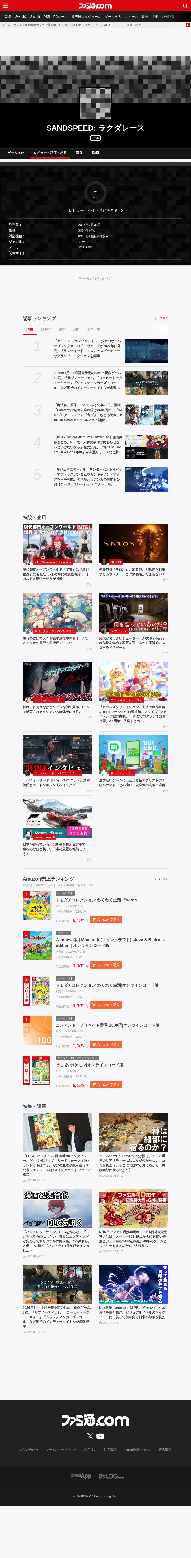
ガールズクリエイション (126, 707)
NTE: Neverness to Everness (53, 566)
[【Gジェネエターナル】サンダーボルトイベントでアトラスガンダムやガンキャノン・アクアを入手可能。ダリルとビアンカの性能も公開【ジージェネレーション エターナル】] (146, 483)
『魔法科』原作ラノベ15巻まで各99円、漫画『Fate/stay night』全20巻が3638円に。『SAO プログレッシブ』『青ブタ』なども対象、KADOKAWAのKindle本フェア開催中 (88, 416)
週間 (62, 333)
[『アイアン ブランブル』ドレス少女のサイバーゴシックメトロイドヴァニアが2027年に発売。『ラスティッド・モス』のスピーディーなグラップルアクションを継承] (146, 354)
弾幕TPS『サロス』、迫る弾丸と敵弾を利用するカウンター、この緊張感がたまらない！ (133, 579)
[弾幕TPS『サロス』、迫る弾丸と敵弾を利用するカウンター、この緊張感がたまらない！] (133, 547)
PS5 (51, 16)
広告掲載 (161, 1502)
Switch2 (23, 16)
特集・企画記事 (174, 16)
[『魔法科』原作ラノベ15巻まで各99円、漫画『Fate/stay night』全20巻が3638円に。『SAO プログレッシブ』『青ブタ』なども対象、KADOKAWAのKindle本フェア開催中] (146, 418)
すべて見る (161, 322)
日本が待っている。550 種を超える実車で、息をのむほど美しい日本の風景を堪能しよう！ (57, 872)
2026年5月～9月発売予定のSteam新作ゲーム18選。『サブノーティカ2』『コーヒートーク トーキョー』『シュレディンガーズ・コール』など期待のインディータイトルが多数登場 (88, 384)
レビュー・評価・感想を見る (93, 214)
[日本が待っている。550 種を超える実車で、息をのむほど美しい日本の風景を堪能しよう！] (57, 841)
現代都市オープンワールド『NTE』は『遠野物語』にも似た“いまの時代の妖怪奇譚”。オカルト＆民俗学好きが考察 (56, 579)
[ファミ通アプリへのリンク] (81, 1528)
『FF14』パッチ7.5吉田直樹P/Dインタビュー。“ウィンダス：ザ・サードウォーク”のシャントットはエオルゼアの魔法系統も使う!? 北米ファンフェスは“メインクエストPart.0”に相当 (56, 1209)
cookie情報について (135, 1502)
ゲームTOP (15, 155)
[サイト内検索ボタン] (185, 5)
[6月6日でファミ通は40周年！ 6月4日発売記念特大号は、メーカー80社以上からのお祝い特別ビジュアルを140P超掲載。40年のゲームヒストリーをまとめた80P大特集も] (133, 1254)
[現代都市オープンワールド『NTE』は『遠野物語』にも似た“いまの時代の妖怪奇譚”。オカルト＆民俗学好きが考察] (57, 547)
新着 (9, 16)
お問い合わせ (32, 1502)
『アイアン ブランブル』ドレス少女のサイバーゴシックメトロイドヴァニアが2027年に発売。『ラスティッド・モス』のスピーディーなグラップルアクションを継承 (87, 352)
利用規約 (90, 1502)
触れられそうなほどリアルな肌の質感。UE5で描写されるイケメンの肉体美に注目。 (57, 720)
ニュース (140, 16)
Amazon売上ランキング (48, 903)
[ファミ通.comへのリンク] (95, 6)
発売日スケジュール (93, 16)
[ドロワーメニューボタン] (5, 5)
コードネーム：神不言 (49, 707)
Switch (38, 16)
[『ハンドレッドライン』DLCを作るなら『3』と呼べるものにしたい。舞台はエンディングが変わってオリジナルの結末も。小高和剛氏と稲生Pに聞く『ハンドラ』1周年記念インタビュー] (57, 1254)
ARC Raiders (119, 637)
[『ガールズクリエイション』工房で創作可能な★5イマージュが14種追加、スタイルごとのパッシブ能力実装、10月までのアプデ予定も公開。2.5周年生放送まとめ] (133, 688)
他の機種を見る (95, 240)
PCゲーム (66, 16)
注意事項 (109, 1502)
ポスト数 (93, 333)
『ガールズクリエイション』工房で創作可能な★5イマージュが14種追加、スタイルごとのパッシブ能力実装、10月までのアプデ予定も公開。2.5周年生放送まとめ (133, 725)
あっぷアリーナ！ (122, 789)
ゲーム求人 (121, 16)
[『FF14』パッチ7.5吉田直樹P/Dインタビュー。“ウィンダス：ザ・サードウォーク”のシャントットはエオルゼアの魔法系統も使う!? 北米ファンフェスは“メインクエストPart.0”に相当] (57, 1175)
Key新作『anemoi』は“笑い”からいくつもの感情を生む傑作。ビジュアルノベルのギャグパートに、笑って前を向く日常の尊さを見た (133, 1365)
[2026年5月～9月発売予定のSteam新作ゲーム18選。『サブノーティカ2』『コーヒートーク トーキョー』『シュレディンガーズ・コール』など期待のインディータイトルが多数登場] (146, 386)
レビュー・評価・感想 (50, 155)
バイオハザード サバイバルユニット (58, 789)
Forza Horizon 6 (45, 859)
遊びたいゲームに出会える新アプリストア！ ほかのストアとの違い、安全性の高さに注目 (133, 801)
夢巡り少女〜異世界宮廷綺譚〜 (54, 637)
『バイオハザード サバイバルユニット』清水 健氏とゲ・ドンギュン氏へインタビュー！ (57, 801)
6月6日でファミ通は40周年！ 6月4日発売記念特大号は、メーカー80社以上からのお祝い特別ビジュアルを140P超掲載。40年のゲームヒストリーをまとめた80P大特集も (133, 1289)
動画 (155, 16)
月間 (76, 333)
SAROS (116, 566)
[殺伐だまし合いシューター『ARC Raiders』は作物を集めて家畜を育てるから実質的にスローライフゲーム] (133, 618)
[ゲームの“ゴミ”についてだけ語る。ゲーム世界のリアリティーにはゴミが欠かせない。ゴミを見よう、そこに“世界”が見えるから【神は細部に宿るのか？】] (133, 1175)
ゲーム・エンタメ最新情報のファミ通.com (29, 25)
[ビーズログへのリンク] (111, 1528)
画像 (79, 155)
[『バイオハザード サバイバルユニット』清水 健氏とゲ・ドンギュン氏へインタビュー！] (57, 770)
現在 (29, 333)
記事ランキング (39, 322)
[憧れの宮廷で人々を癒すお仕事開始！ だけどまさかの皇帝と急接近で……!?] (57, 618)
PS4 (95, 138)
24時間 (46, 333)
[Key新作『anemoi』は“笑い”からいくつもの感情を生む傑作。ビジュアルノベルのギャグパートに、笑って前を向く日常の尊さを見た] (133, 1333)
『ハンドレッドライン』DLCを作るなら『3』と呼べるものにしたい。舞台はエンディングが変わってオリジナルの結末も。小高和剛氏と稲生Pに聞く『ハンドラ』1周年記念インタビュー (57, 1289)
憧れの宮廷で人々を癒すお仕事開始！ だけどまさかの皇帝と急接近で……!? (57, 647)
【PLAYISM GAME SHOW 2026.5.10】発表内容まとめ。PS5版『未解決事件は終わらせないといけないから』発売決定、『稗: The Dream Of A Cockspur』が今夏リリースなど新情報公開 (88, 449)
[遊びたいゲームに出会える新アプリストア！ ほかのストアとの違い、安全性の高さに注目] (133, 770)
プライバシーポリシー (63, 1502)
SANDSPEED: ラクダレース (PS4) (84, 25)
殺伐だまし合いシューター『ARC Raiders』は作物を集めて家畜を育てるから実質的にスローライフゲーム (133, 649)
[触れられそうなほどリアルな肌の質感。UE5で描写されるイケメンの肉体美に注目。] (57, 688)
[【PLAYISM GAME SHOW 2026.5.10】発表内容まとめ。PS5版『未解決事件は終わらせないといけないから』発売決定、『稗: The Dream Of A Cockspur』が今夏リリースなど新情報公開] (146, 451)
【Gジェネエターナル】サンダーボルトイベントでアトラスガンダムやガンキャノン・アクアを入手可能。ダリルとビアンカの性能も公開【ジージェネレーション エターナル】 (88, 480)
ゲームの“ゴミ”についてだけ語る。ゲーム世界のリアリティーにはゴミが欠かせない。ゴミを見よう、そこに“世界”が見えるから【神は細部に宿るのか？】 (133, 1207)
